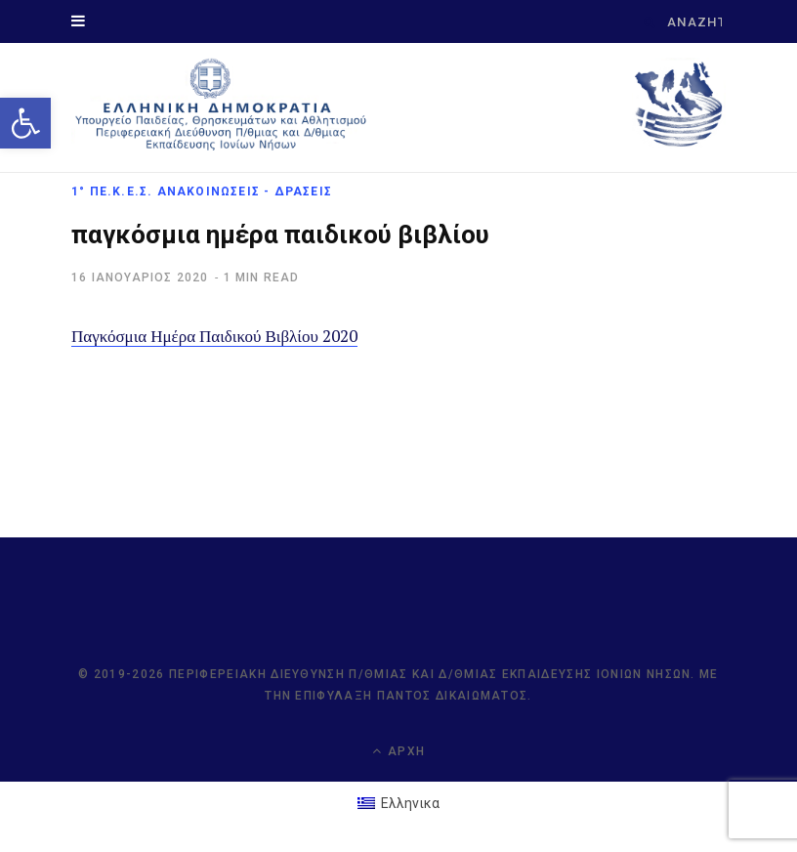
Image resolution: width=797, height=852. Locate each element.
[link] (25, 123)
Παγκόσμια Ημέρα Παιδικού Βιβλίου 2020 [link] (214, 335)
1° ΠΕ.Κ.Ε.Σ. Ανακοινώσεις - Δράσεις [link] (201, 191)
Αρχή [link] (398, 751)
